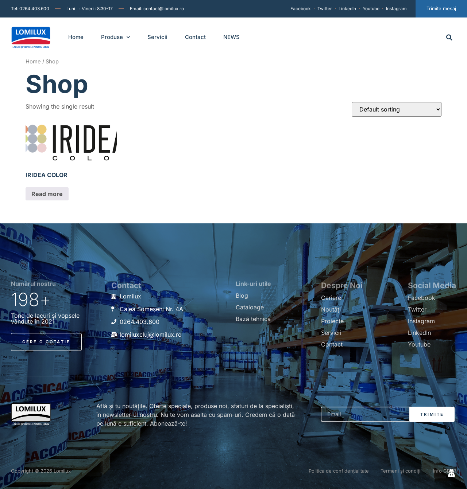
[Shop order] (396, 109)
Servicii (157, 37)
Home (76, 37)
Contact (195, 37)
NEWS (231, 37)
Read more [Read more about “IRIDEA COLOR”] (47, 193)
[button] (449, 37)
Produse (115, 37)
